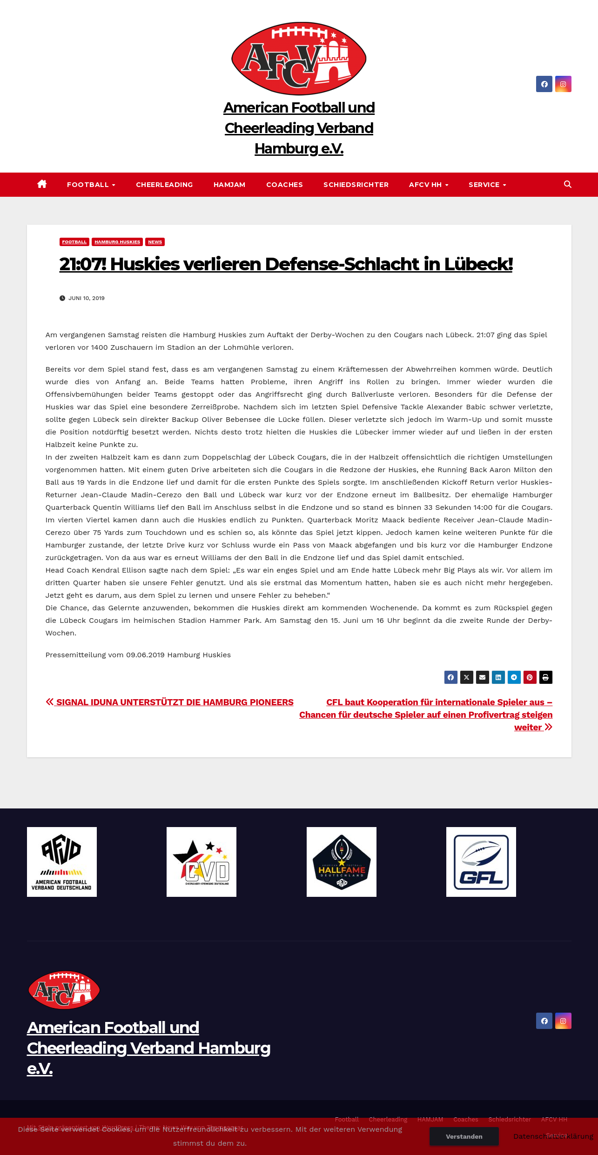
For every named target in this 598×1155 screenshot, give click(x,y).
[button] (567, 184)
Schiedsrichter (356, 184)
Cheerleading (164, 184)
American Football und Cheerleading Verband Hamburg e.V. (299, 128)
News (155, 241)
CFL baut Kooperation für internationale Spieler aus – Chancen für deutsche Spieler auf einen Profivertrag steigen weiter (426, 715)
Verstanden (464, 1136)
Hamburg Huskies (117, 241)
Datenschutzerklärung (553, 1136)
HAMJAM (230, 184)
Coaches (284, 184)
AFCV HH (426, 184)
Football (89, 184)
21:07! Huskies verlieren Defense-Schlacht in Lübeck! (286, 264)
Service (485, 184)
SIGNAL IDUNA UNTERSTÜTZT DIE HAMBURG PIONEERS (170, 702)
